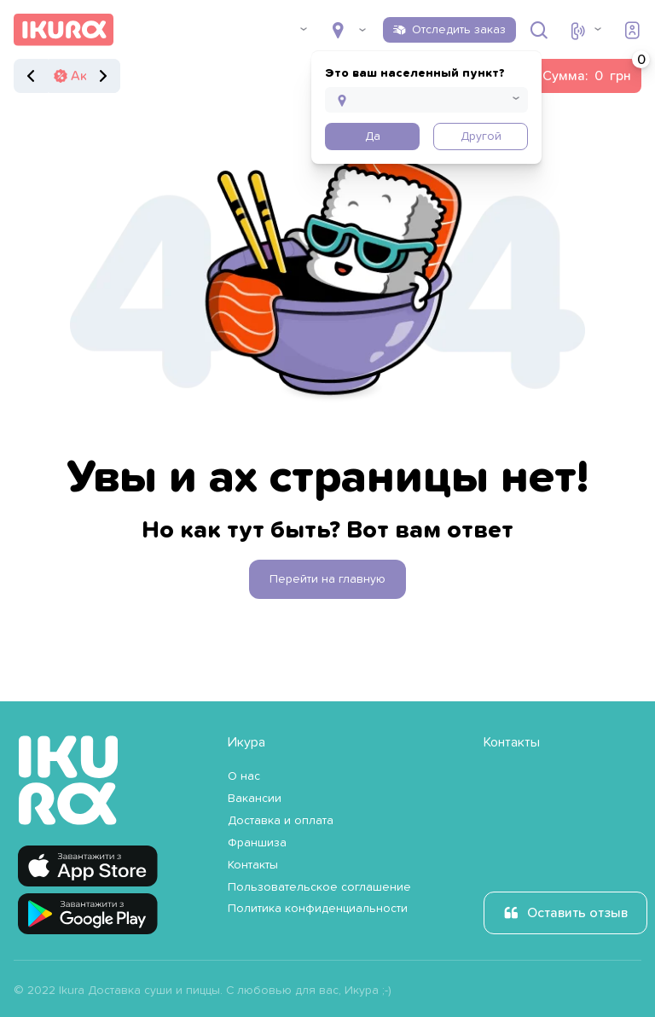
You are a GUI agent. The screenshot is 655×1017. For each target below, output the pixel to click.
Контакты (253, 865)
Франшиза (257, 843)
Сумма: (591, 71)
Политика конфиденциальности (318, 909)
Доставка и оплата (280, 821)
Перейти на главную (327, 579)
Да (372, 136)
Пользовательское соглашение (319, 887)
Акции (90, 76)
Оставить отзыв (577, 913)
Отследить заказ (459, 30)
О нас (244, 776)
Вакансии (254, 799)
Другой (481, 136)
